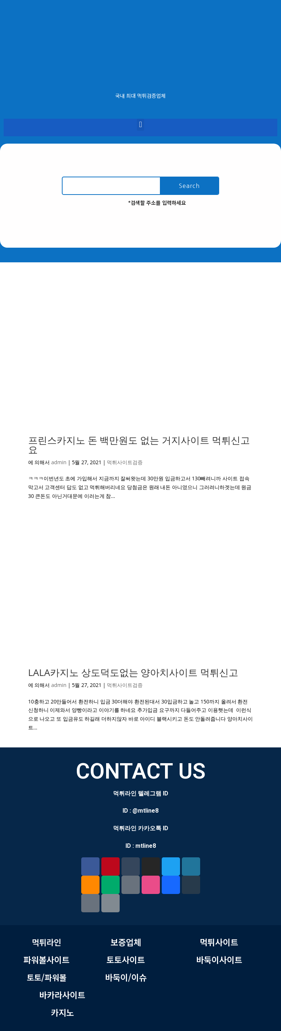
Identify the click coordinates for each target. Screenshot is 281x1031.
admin (58, 462)
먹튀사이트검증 (125, 462)
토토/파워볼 (47, 977)
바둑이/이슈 (126, 977)
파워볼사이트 (46, 959)
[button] (140, 125)
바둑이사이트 (219, 959)
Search (189, 186)
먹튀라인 (46, 942)
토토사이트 (125, 959)
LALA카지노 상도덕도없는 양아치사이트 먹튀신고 (133, 672)
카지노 (62, 1012)
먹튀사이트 (219, 942)
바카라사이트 (62, 994)
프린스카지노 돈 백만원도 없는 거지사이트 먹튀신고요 (139, 444)
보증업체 (125, 942)
